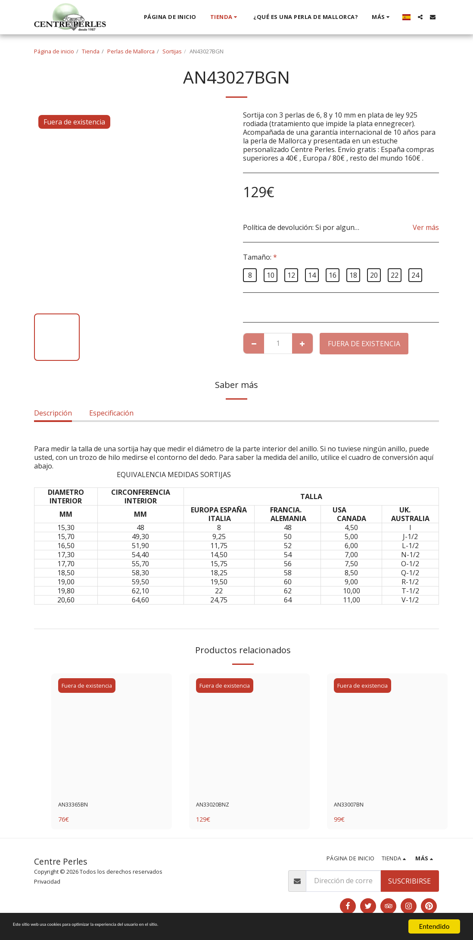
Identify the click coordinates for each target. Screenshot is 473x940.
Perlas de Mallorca (131, 51)
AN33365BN (78, 806)
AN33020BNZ (218, 806)
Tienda (91, 51)
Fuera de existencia (364, 343)
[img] (111, 733)
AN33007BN (353, 806)
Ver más (426, 227)
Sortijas (172, 51)
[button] (420, 17)
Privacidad (47, 883)
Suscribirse (409, 883)
